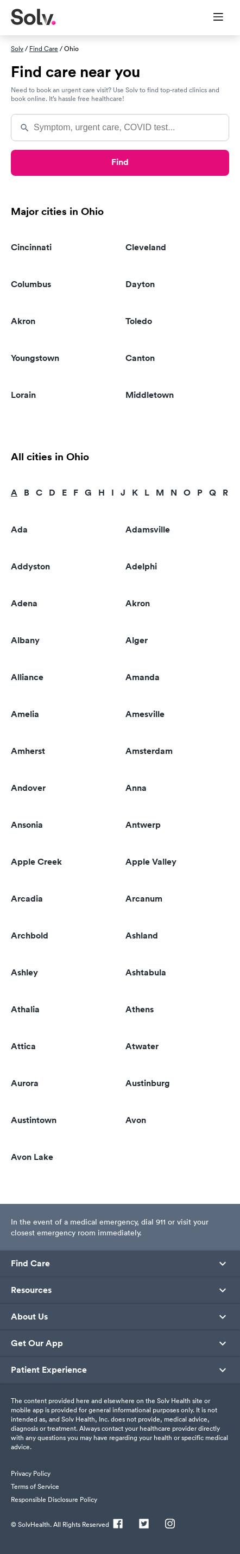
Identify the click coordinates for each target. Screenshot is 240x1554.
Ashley (24, 972)
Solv (17, 48)
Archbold (29, 935)
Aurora (25, 1083)
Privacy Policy (30, 1473)
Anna (136, 788)
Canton (140, 358)
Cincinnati (31, 247)
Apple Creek (36, 861)
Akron (23, 321)
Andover (28, 788)
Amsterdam (149, 751)
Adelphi (141, 566)
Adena (24, 603)
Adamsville (147, 529)
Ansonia (27, 824)
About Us (29, 1316)
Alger (136, 640)
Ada (19, 529)
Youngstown (35, 358)
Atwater (142, 1046)
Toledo (138, 321)
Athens (139, 1009)
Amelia (25, 714)
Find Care (43, 48)
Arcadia (27, 898)
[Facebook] (118, 1525)
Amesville (145, 714)
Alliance (27, 677)
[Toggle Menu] (211, 18)
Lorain (23, 395)
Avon (135, 1120)
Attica (23, 1046)
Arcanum (143, 898)
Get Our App (37, 1343)
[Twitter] (144, 1525)
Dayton (140, 284)
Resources (31, 1290)
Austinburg (147, 1083)
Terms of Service (35, 1486)
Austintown (33, 1120)
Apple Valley (150, 861)
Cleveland (145, 247)
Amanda (142, 677)
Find (120, 162)
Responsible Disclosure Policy (54, 1499)
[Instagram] (170, 1525)
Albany (25, 640)
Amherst (28, 751)
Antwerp (143, 824)
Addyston (30, 566)
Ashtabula (145, 972)
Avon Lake (32, 1157)
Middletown (149, 395)
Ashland (141, 935)
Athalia (25, 1009)
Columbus (31, 284)
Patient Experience (49, 1370)
